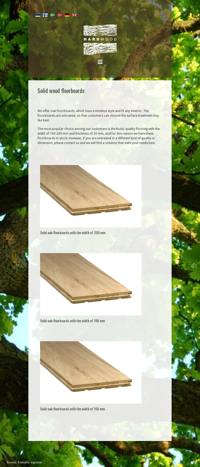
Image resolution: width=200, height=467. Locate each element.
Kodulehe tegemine (30, 462)
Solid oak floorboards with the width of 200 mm (72, 232)
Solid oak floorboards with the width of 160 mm (72, 408)
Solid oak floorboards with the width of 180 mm (72, 320)
